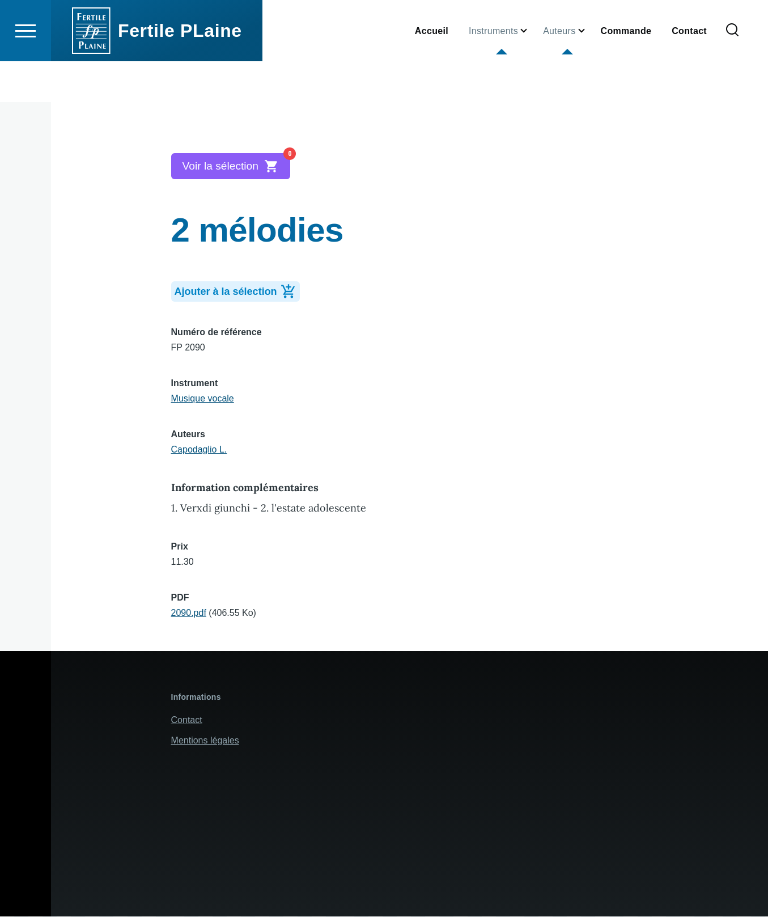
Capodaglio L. (199, 450)
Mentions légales (205, 741)
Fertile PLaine (180, 71)
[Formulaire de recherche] (732, 71)
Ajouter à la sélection (237, 291)
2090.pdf (188, 613)
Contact (186, 720)
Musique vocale (202, 399)
